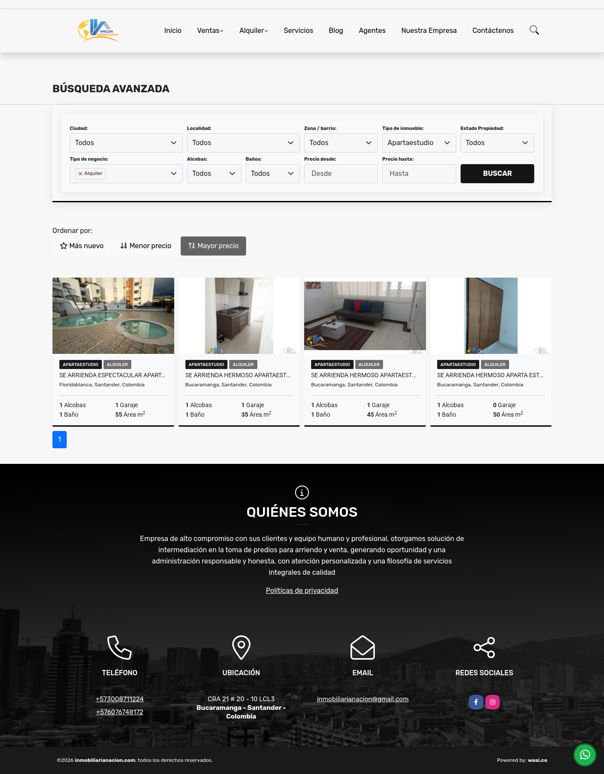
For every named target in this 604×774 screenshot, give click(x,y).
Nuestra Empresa (429, 30)
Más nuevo (82, 246)
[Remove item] (81, 174)
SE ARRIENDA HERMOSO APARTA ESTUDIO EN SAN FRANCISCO (491, 375)
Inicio (173, 30)
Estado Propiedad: (482, 128)
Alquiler (251, 30)
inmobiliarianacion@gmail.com (363, 699)
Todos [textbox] (84, 143)
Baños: (254, 159)
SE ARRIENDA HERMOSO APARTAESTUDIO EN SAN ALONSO (239, 375)
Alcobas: (197, 159)
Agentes (372, 30)
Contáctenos (493, 30)
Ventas (208, 30)
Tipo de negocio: (89, 159)
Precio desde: (320, 159)
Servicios (298, 30)
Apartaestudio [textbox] (411, 143)
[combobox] (126, 142)
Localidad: (199, 128)
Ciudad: (79, 128)
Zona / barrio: (320, 128)
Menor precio (145, 246)
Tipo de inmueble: (402, 128)
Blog (336, 30)
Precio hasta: (397, 159)
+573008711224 (120, 699)
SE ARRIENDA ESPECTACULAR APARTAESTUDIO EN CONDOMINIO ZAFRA (113, 375)
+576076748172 (119, 712)
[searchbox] (77, 187)
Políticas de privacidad (302, 590)
